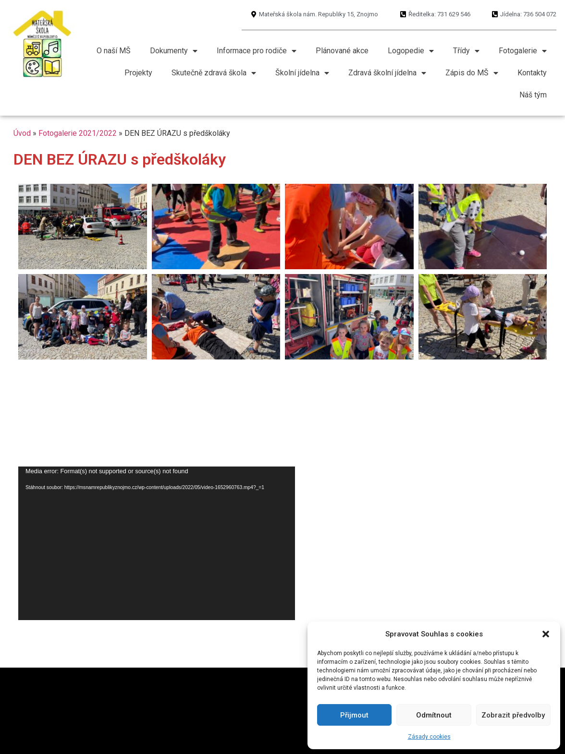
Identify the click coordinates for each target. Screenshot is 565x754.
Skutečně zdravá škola (214, 73)
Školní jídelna (302, 73)
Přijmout (354, 715)
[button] (546, 634)
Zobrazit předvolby (513, 715)
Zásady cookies (429, 736)
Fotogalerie (523, 51)
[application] (156, 543)
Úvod (22, 133)
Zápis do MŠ (471, 73)
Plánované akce (342, 50)
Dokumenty (173, 51)
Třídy (466, 51)
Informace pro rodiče (256, 51)
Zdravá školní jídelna (387, 73)
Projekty (138, 72)
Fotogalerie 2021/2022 (77, 133)
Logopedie (411, 51)
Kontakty (532, 72)
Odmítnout (434, 715)
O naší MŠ (114, 50)
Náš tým (533, 94)
